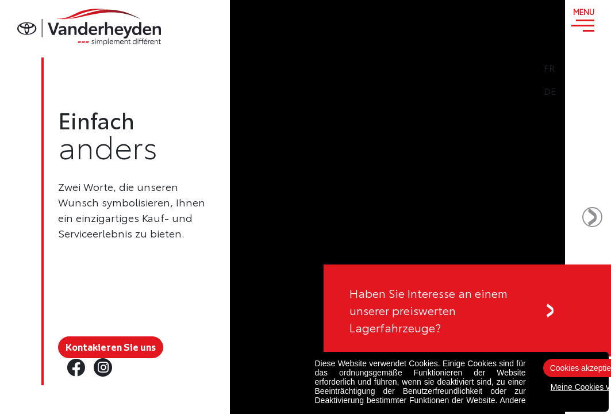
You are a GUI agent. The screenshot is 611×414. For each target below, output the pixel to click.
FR (583, 68)
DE (583, 91)
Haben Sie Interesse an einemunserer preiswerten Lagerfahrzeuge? (428, 310)
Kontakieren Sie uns (111, 347)
